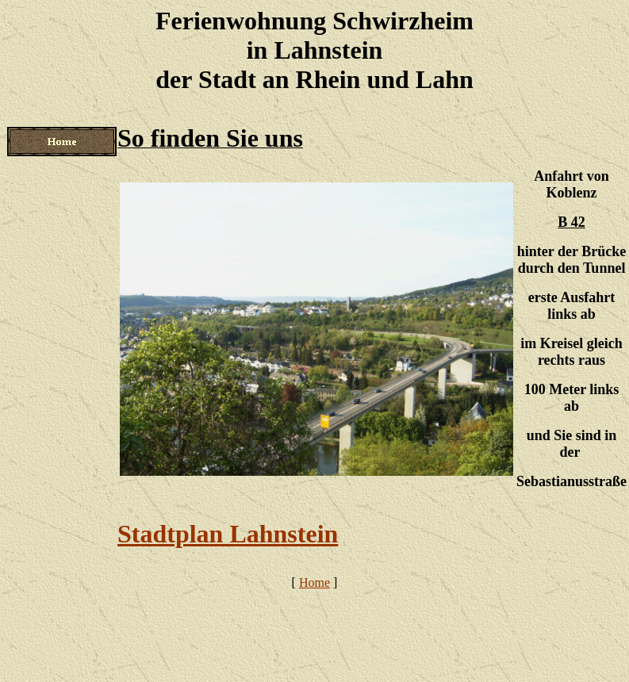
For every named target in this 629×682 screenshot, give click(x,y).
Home (314, 582)
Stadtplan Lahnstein (227, 533)
